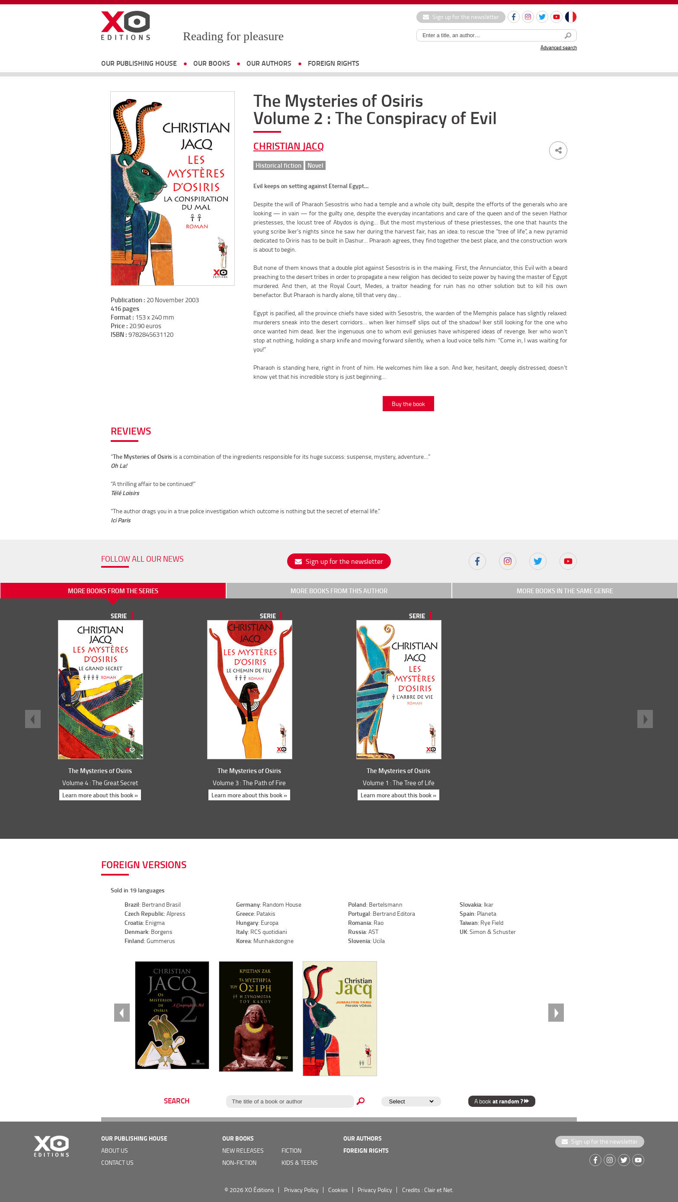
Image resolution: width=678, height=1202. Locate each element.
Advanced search (558, 47)
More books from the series (113, 590)
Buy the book (408, 404)
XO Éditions (259, 1190)
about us (114, 1150)
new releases (243, 1150)
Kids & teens (299, 1162)
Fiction (291, 1150)
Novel (315, 165)
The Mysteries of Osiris (100, 770)
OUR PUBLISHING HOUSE (139, 63)
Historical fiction (278, 165)
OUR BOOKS (211, 63)
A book (501, 1101)
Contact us (117, 1162)
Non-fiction (239, 1162)
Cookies (338, 1190)
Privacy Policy (301, 1190)
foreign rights (333, 63)
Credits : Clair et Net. (428, 1190)
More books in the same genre (565, 590)
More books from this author (339, 590)
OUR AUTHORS (268, 63)
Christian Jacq (288, 146)
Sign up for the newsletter (461, 17)
